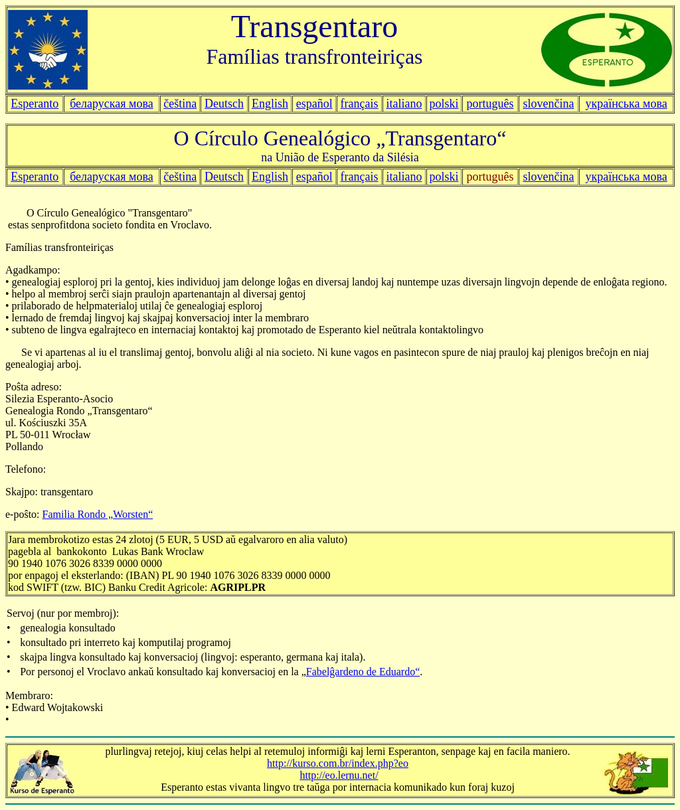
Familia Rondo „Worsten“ (97, 514)
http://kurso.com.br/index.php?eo (337, 763)
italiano (404, 103)
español (314, 103)
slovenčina (548, 176)
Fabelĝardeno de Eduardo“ (363, 671)
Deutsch (224, 103)
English (270, 103)
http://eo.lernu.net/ (338, 775)
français (360, 176)
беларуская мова (111, 103)
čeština (180, 103)
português (490, 103)
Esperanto (34, 103)
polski (443, 176)
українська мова (626, 103)
